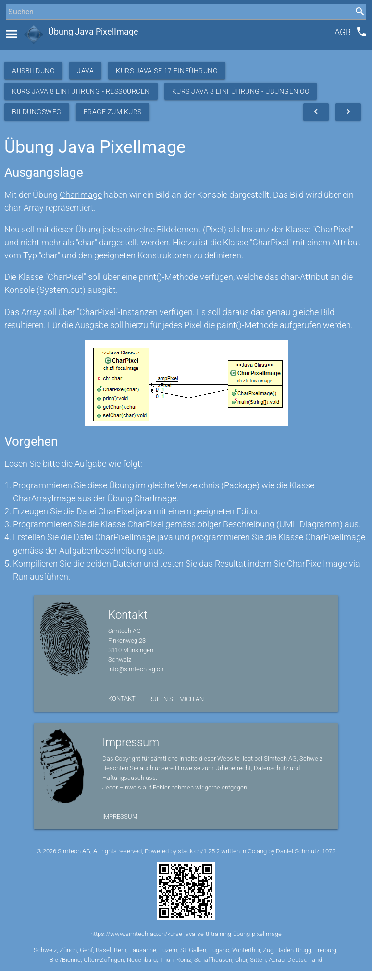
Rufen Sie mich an (176, 699)
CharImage (81, 195)
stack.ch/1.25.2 (199, 851)
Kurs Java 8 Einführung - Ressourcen (81, 91)
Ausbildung (33, 70)
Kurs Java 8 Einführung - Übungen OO (241, 91)
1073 (328, 851)
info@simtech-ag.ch (135, 669)
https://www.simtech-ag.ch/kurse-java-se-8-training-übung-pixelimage (186, 933)
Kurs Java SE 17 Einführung (167, 70)
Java (85, 70)
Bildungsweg (37, 112)
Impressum (119, 816)
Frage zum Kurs (113, 112)
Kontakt (122, 698)
